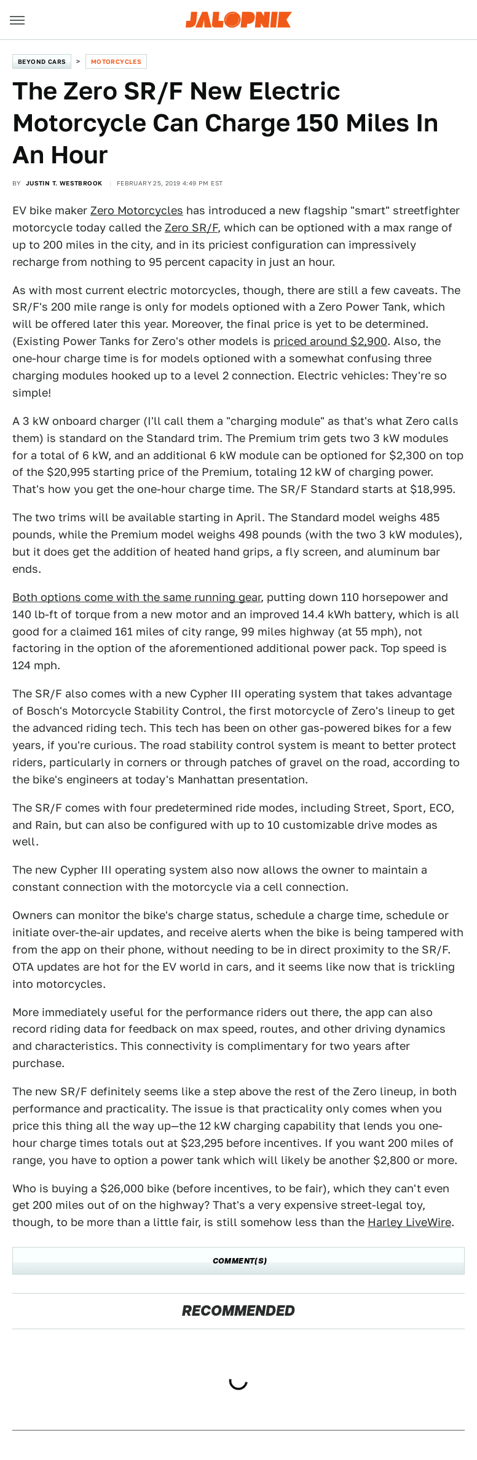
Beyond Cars (42, 61)
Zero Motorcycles (136, 210)
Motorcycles (116, 61)
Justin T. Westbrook (64, 183)
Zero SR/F (191, 227)
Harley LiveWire (409, 1222)
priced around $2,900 (330, 341)
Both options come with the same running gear (136, 597)
